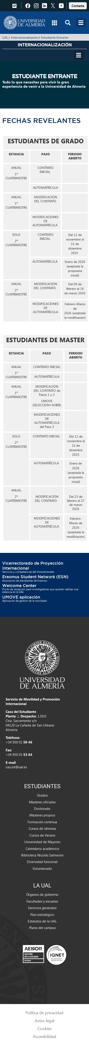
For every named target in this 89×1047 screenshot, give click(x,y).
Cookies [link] (44, 1028)
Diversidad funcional (42, 861)
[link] (78, 5)
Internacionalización (24, 37)
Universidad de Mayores (42, 841)
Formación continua (42, 822)
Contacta (78, 6)
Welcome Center (19, 585)
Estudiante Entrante (54, 37)
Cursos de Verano (42, 835)
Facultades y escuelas (42, 901)
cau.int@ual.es (16, 767)
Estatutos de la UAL (42, 921)
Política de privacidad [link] (44, 1012)
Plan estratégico (42, 914)
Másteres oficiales (42, 802)
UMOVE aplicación (21, 597)
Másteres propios (42, 815)
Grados (42, 795)
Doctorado (42, 808)
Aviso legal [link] (44, 1020)
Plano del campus (42, 927)
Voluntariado (42, 868)
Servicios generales (42, 908)
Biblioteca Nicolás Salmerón (42, 855)
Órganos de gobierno (42, 894)
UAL (5, 37)
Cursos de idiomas (42, 828)
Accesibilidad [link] (44, 1036)
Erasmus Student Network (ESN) (35, 576)
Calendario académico (42, 848)
